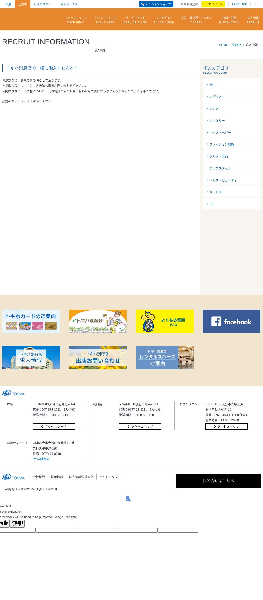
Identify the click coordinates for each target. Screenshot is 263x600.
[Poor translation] (17, 524)
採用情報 (57, 476)
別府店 (22, 4)
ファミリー (217, 120)
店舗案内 (43, 458)
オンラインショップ (158, 4)
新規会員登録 (189, 4)
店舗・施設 (229, 20)
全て (213, 84)
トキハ (20, 18)
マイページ (215, 4)
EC (211, 204)
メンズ (214, 108)
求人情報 (253, 20)
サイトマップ (108, 476)
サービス (216, 192)
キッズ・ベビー (220, 132)
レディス (216, 96)
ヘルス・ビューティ (223, 180)
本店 (8, 4)
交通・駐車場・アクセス (196, 20)
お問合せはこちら (218, 481)
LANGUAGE (239, 4)
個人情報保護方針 (81, 476)
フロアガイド (164, 20)
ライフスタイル (220, 168)
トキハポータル (68, 4)
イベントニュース (105, 20)
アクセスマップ (55, 426)
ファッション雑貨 (222, 144)
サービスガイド (135, 20)
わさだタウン (42, 4)
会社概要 (39, 476)
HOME (223, 44)
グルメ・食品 (219, 156)
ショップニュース (76, 20)
